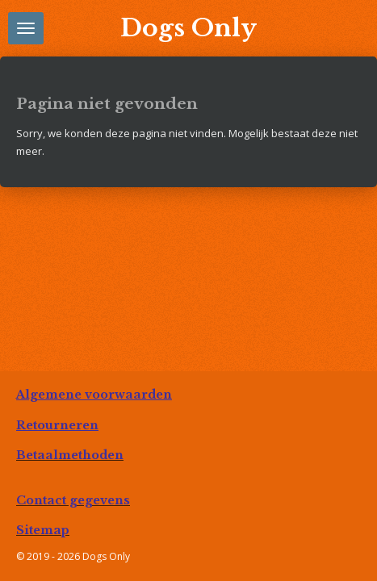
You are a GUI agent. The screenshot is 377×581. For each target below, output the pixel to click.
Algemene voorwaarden (94, 394)
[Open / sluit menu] (26, 28)
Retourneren (57, 425)
